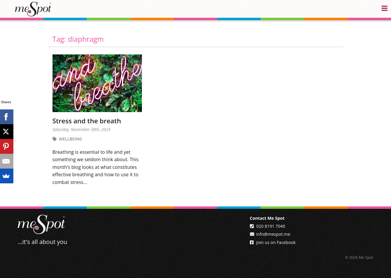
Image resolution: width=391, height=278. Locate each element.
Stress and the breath (87, 120)
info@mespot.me (273, 234)
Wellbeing (70, 139)
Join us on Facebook (275, 242)
